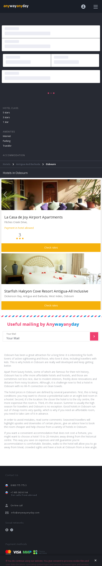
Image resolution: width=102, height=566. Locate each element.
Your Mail (47, 336)
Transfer (7, 145)
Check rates (51, 247)
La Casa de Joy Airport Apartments (33, 217)
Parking (6, 140)
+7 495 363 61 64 (24, 494)
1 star (6, 122)
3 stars (6, 117)
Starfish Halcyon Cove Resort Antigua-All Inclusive (46, 291)
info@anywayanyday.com (25, 512)
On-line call (17, 505)
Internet (7, 136)
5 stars (6, 112)
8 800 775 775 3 (19, 485)
